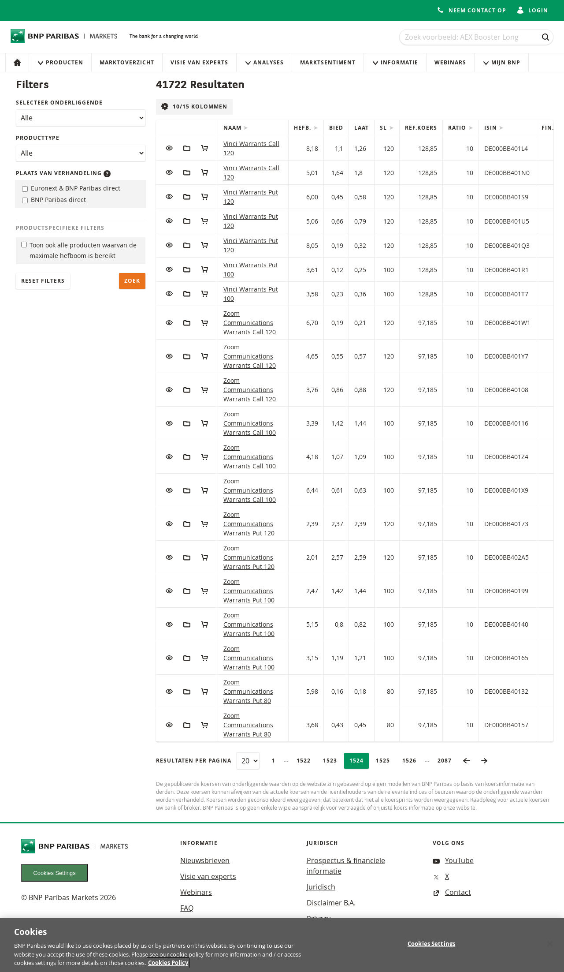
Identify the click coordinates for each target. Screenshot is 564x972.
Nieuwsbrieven (205, 860)
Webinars (450, 62)
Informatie (395, 62)
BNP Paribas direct (54, 199)
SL (384, 127)
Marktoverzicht (127, 62)
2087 (447, 760)
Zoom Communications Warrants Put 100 (249, 590)
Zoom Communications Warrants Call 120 (249, 322)
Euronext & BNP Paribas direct (71, 188)
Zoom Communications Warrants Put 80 (248, 691)
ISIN (491, 127)
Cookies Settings (54, 873)
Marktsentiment (328, 62)
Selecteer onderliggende (59, 102)
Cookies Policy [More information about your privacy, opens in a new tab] (168, 967)
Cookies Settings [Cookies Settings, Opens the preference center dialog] (431, 948)
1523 (332, 760)
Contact (452, 892)
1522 (306, 760)
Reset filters (43, 280)
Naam (233, 127)
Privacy (318, 918)
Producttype (37, 138)
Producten (60, 62)
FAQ (186, 908)
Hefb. (303, 127)
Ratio (458, 127)
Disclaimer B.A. (331, 903)
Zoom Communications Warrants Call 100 (249, 423)
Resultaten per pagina (193, 760)
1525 (385, 760)
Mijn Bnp (501, 62)
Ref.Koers (421, 127)
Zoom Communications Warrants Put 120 (249, 523)
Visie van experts (199, 62)
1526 (412, 760)
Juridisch (321, 887)
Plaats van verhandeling (63, 173)
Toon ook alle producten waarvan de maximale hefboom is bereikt (79, 250)
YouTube (453, 860)
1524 (359, 760)
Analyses (264, 62)
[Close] (550, 947)
